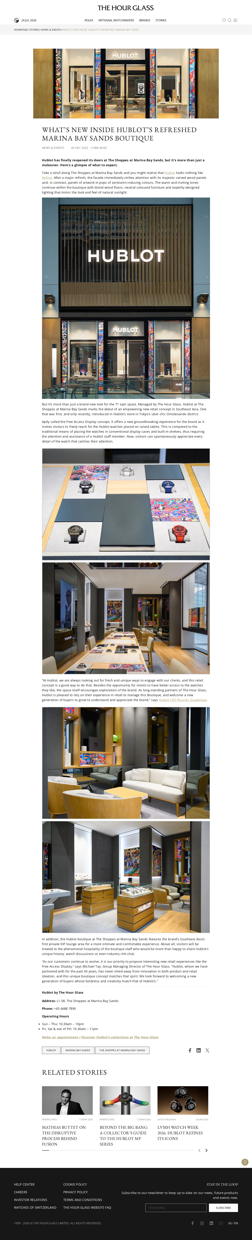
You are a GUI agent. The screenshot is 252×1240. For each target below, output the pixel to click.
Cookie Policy (75, 1184)
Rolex (89, 20)
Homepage (21, 29)
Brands (144, 20)
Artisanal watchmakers (116, 20)
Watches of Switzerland (35, 1207)
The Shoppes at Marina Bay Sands (122, 1050)
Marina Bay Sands (78, 1050)
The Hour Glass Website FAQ (87, 1207)
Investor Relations (30, 1200)
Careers (20, 1192)
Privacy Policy (75, 1192)
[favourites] (224, 20)
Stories (161, 20)
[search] (229, 20)
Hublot (170, 173)
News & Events (51, 29)
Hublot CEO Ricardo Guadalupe (182, 700)
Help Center (24, 1184)
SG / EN (233, 1223)
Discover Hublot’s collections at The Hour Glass (120, 1037)
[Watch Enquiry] (245, 1162)
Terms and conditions (82, 1200)
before (47, 177)
